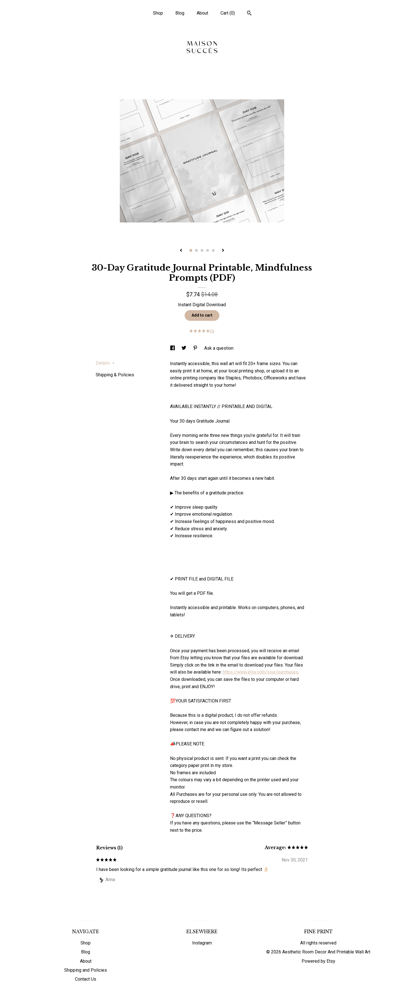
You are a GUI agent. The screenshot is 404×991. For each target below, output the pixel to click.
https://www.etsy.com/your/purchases (260, 672)
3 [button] (202, 250)
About (202, 13)
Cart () (228, 13)
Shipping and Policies (85, 970)
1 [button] (190, 250)
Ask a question (218, 348)
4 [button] (207, 250)
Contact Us (85, 979)
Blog (179, 13)
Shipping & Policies (115, 374)
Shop (158, 13)
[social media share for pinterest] (196, 348)
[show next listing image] (223, 251)
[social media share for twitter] (184, 348)
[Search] (249, 14)
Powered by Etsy (318, 961)
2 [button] (196, 250)
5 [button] (213, 250)
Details (105, 363)
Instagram (202, 943)
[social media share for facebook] (173, 348)
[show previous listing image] (181, 251)
